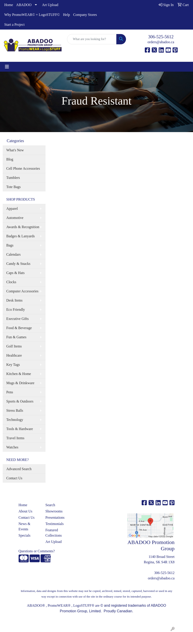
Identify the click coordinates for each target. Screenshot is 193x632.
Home (8, 5)
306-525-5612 (160, 36)
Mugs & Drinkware (20, 383)
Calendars (13, 254)
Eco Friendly (15, 309)
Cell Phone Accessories (23, 168)
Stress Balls (14, 410)
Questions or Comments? (37, 551)
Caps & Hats (15, 273)
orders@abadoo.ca (160, 42)
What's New (15, 150)
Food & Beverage (19, 328)
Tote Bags (13, 187)
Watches (12, 447)
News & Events (24, 526)
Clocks (11, 282)
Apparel (12, 208)
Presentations (55, 517)
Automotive (14, 218)
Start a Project (14, 24)
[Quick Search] (92, 39)
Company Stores (85, 15)
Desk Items (14, 300)
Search (50, 505)
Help (66, 15)
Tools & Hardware (19, 429)
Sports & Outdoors (19, 401)
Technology (14, 420)
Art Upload (50, 5)
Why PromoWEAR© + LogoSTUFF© (32, 15)
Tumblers (13, 178)
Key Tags (13, 364)
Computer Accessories (22, 291)
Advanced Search (18, 469)
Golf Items (14, 346)
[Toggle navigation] (7, 67)
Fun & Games (16, 337)
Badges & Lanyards (20, 236)
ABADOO (23, 5)
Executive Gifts (17, 319)
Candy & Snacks (18, 264)
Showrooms (54, 511)
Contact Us (14, 478)
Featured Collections (54, 532)
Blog (9, 159)
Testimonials (55, 524)
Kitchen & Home (18, 374)
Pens (9, 392)
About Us (26, 511)
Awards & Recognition (22, 227)
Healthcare (14, 355)
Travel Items (15, 438)
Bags (9, 245)
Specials (24, 535)
